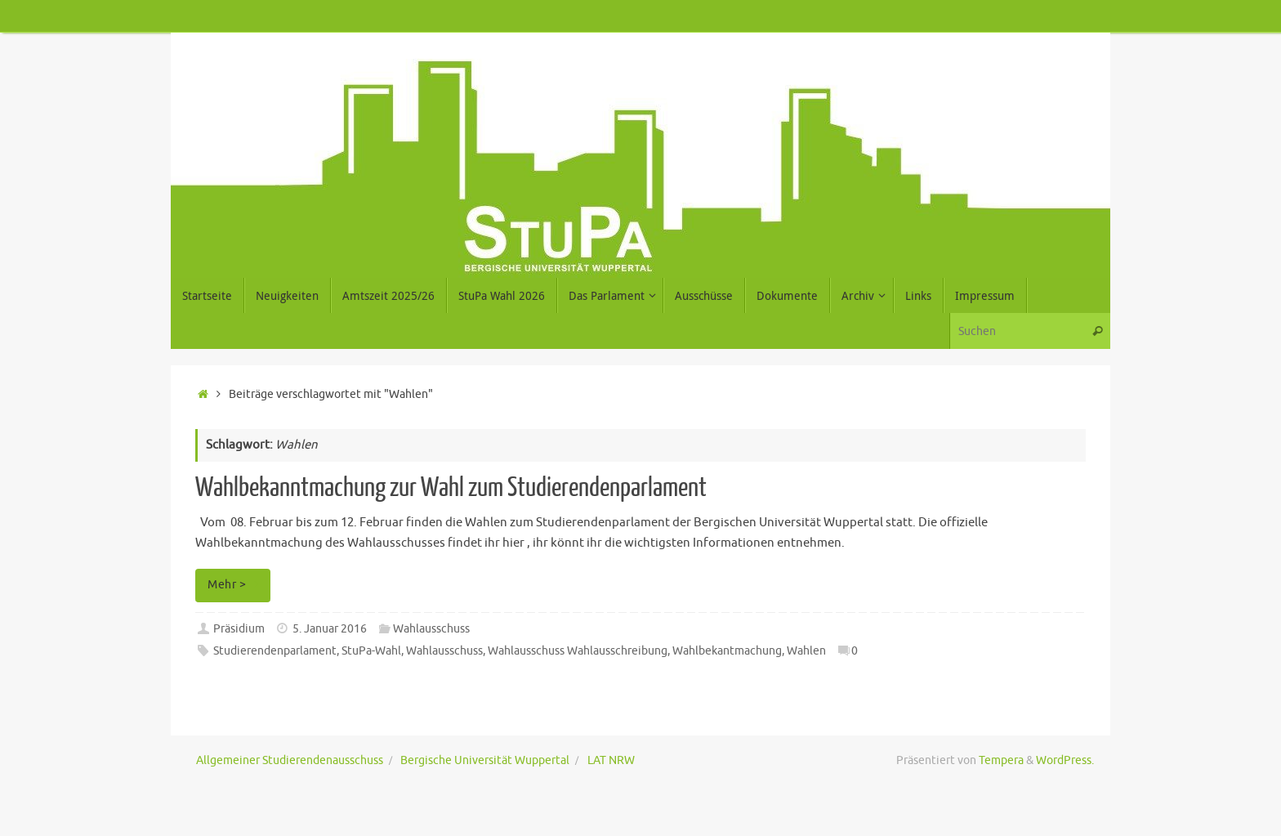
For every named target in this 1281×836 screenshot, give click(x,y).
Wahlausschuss (431, 629)
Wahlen (806, 651)
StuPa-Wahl (371, 651)
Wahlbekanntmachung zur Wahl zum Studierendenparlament (451, 488)
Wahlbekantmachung (727, 651)
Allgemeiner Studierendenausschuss (289, 760)
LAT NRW (611, 760)
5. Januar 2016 (329, 629)
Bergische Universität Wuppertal (484, 760)
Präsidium (239, 629)
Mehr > (236, 585)
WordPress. (1065, 760)
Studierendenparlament (275, 651)
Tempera (1001, 760)
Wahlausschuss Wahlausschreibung (577, 651)
